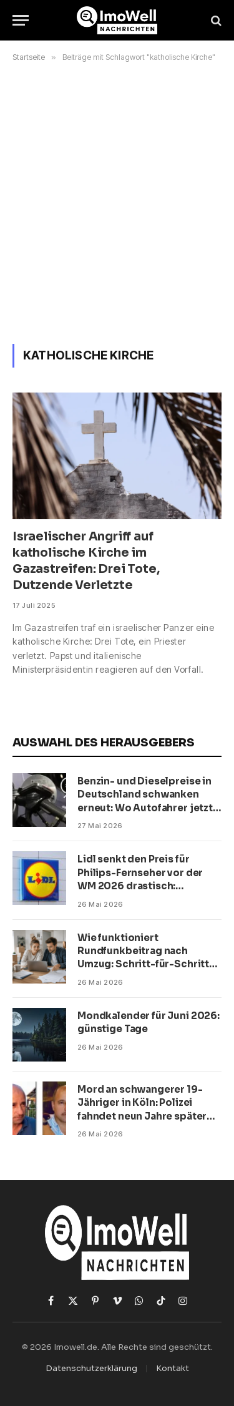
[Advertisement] (117, 201)
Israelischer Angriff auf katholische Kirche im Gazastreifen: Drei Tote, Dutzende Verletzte (85, 560)
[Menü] (20, 20)
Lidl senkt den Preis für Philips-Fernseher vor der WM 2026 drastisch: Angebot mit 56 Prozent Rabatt (140, 886)
